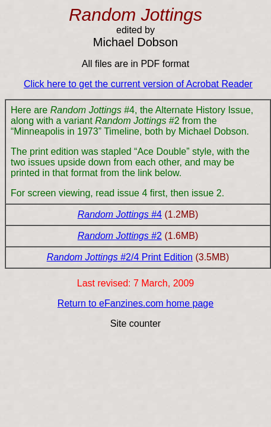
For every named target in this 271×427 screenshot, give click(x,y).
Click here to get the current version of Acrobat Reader (138, 84)
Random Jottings (113, 214)
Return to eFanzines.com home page (135, 303)
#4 (155, 214)
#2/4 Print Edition (155, 257)
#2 (155, 236)
